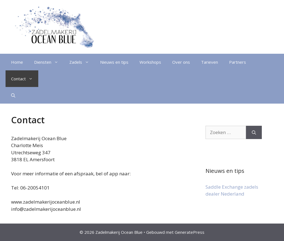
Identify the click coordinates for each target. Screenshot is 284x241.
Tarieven (209, 62)
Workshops (150, 62)
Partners (237, 62)
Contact (24, 78)
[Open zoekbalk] (13, 95)
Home (17, 62)
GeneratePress (189, 232)
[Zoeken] (254, 132)
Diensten (49, 62)
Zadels (82, 62)
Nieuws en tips (114, 62)
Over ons (181, 62)
